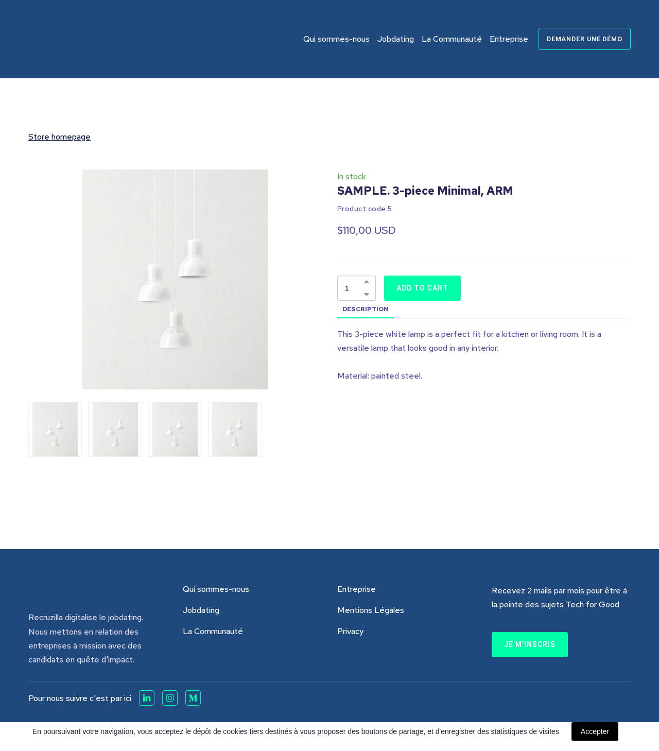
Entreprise (509, 38)
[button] (585, 39)
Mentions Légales (370, 610)
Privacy (350, 631)
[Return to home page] (82, 39)
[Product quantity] (354, 288)
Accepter (595, 731)
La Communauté (452, 38)
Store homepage (59, 136)
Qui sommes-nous (336, 38)
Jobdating (395, 38)
